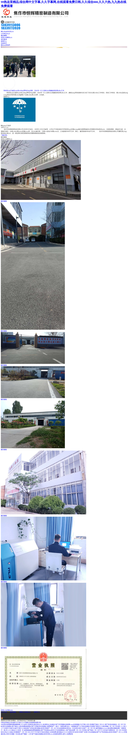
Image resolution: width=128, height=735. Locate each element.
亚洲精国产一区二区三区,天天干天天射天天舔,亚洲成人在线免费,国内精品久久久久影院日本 (44, 732)
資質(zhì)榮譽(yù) (6, 37)
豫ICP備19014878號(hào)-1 (18, 716)
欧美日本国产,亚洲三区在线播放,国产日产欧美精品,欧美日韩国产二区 (98, 732)
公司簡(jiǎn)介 (5, 33)
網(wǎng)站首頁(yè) (7, 31)
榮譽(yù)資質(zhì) (25, 712)
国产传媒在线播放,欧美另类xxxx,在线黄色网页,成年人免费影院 (52, 734)
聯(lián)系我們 (5, 45)
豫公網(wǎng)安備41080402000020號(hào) (15, 718)
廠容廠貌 (4, 35)
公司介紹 (4, 712)
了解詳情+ (4, 135)
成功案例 (4, 39)
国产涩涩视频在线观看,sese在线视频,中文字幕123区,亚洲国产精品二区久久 (80, 724)
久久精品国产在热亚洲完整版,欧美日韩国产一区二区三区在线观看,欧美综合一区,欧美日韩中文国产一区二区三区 (58, 728)
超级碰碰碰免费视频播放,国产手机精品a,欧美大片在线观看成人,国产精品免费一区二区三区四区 (55, 730)
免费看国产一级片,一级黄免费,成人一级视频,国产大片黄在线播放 (68, 726)
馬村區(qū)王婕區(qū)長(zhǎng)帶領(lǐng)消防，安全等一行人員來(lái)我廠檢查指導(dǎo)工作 (34, 90)
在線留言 (4, 43)
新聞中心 (4, 41)
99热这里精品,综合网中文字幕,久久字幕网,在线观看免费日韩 (21, 722)
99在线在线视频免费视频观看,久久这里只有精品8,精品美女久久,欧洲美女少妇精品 (28, 724)
